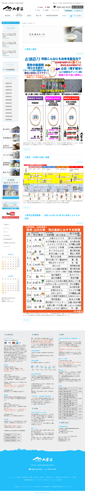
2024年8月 (9, 100)
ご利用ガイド (7, 224)
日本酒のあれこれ (49, 477)
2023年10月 (9, 116)
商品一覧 (36, 477)
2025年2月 (9, 93)
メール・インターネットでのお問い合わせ (67, 436)
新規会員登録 (69, 10)
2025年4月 (9, 86)
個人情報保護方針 (8, 239)
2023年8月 (9, 119)
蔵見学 (31, 477)
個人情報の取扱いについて (64, 440)
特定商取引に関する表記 (9, 242)
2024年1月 (9, 113)
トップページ (12, 477)
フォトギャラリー (39, 479)
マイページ (6, 228)
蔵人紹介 (42, 477)
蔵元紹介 (19, 477)
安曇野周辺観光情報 (28, 479)
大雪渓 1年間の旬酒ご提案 (37, 157)
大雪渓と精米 (30, 49)
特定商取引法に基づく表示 (64, 439)
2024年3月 (9, 109)
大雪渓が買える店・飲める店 (61, 477)
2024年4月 (9, 106)
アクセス (53, 479)
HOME (37, 10)
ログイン (79, 10)
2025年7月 (9, 83)
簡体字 (48, 7)
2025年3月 (9, 90)
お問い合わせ (77, 7)
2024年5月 (9, 103)
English (41, 7)
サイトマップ (55, 10)
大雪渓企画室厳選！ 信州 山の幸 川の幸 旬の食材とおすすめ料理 (52, 217)
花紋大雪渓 (25, 477)
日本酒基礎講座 (10, 69)
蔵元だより (46, 479)
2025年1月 (9, 96)
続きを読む (26, 149)
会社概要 (45, 10)
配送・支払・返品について (64, 437)
